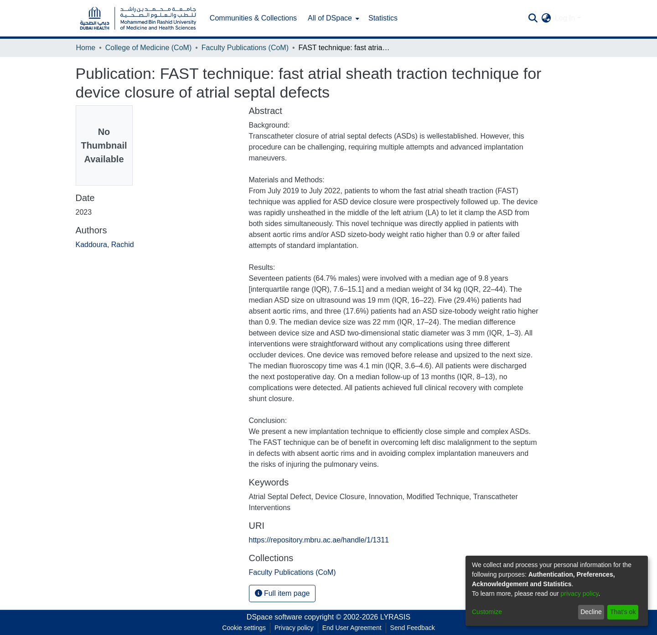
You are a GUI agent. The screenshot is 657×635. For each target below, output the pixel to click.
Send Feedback (412, 627)
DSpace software (274, 617)
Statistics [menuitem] (383, 18)
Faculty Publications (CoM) (245, 48)
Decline (591, 611)
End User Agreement (352, 627)
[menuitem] (332, 18)
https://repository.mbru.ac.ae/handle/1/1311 (319, 540)
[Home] (138, 18)
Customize (487, 611)
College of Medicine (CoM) (148, 48)
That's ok (623, 611)
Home (86, 48)
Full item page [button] (282, 593)
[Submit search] (533, 18)
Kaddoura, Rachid (105, 244)
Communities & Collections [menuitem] (253, 18)
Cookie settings (244, 627)
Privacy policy (294, 627)
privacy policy (580, 593)
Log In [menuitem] (565, 18)
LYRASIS (395, 617)
